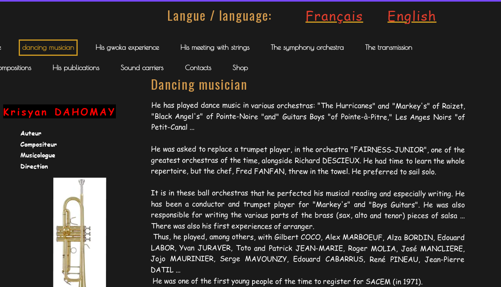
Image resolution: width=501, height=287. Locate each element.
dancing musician (48, 47)
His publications (76, 67)
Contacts (198, 67)
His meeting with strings (214, 47)
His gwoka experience (127, 47)
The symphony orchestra (307, 47)
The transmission (388, 47)
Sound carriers (142, 67)
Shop (240, 67)
